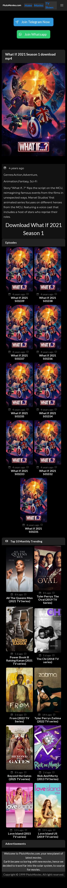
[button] (62, 5)
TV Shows (49, 5)
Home (28, 5)
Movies (38, 5)
